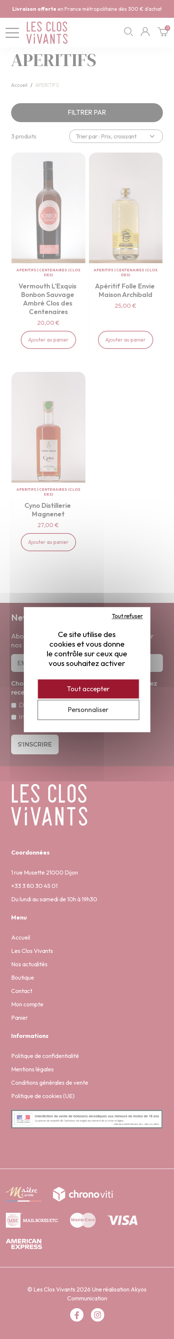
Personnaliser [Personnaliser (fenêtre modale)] (88, 710)
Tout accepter (88, 689)
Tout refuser (127, 616)
